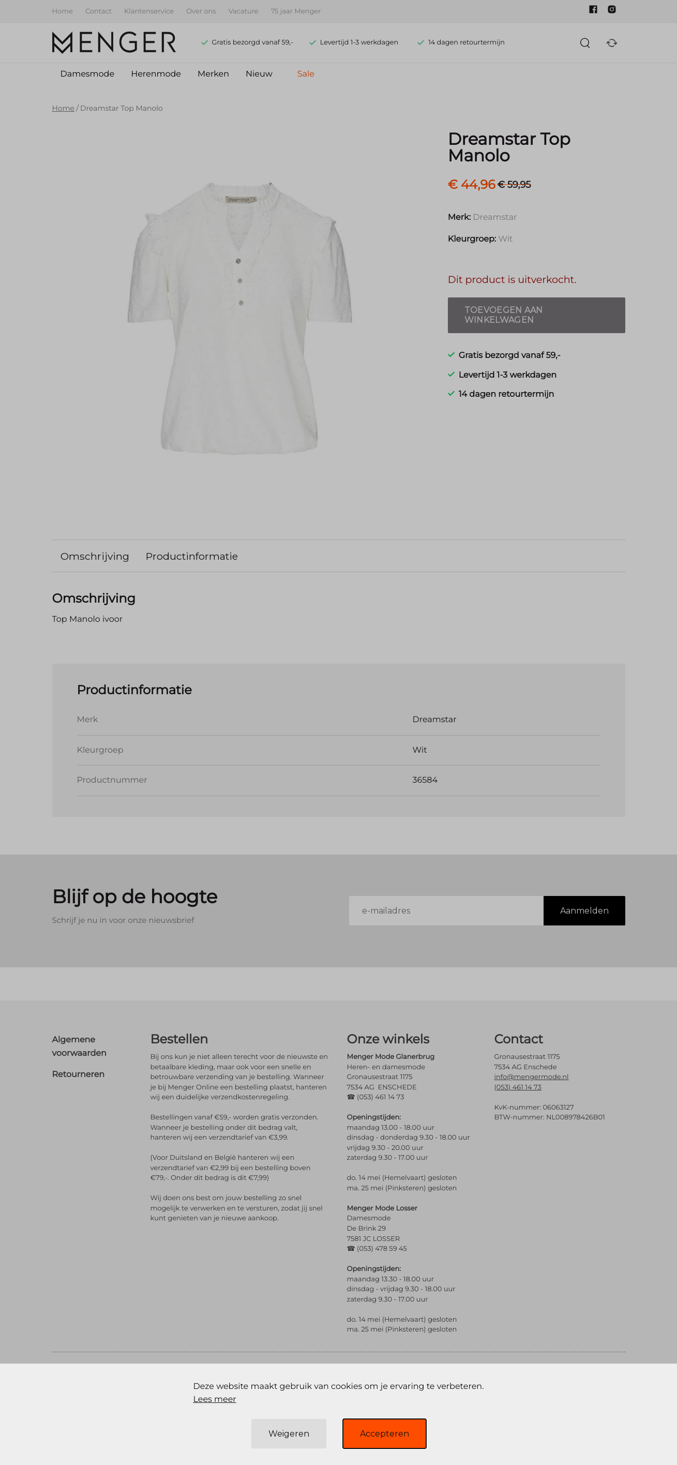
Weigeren (288, 1434)
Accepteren (384, 1434)
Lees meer (214, 1399)
